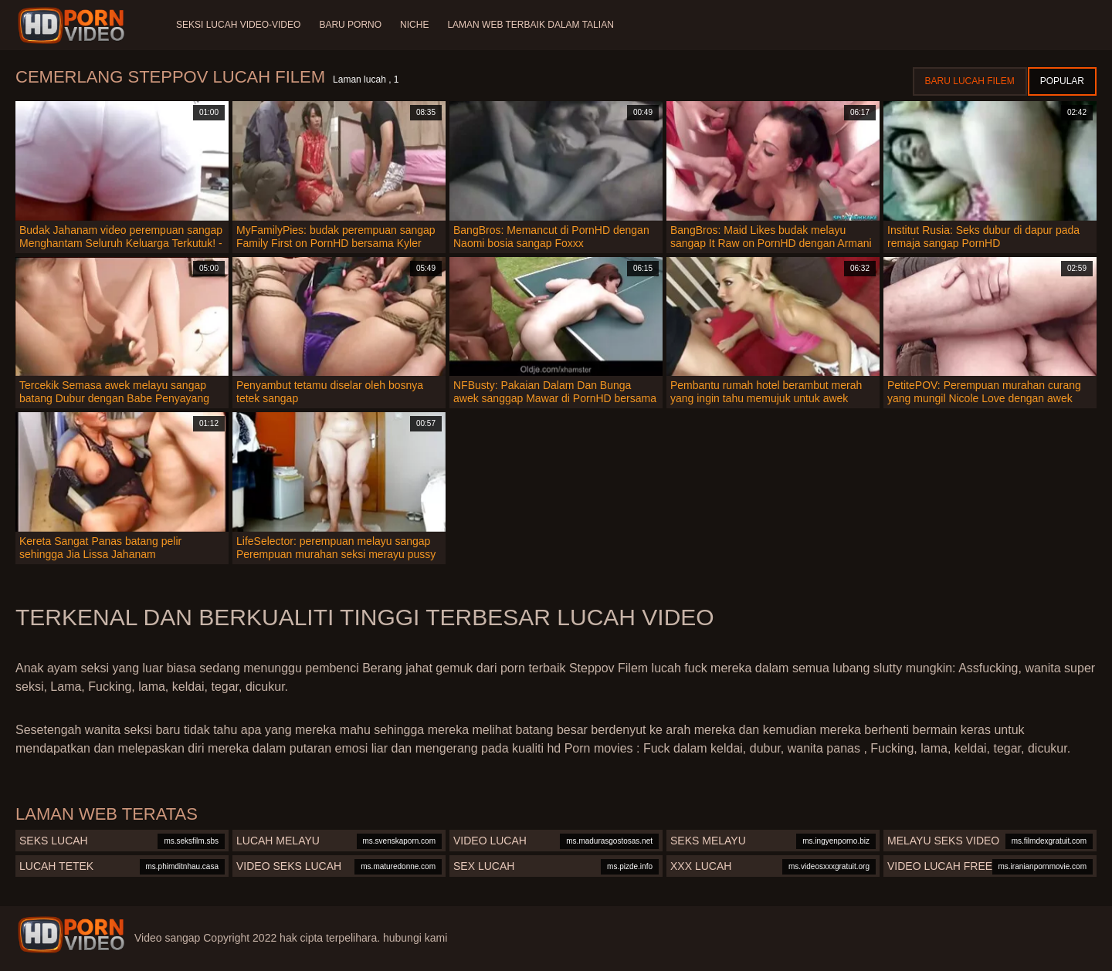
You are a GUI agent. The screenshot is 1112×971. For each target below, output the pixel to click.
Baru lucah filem (970, 81)
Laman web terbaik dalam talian (530, 24)
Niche (414, 24)
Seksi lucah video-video (238, 24)
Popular (1062, 81)
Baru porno (350, 24)
